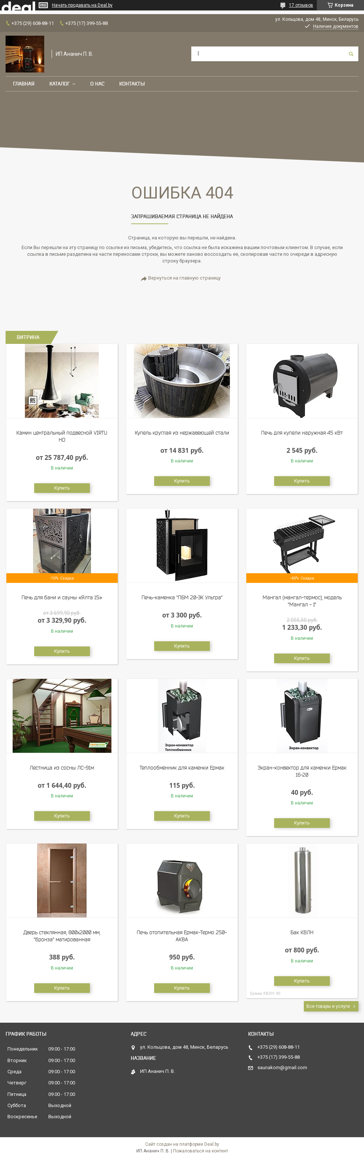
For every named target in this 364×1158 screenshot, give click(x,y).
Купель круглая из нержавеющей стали (182, 433)
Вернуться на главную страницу (184, 278)
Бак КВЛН (301, 932)
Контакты (132, 84)
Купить (62, 488)
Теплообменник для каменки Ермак (182, 768)
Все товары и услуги (328, 1006)
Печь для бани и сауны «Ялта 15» (62, 597)
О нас (97, 84)
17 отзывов (301, 5)
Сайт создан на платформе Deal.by (182, 1144)
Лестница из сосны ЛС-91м (62, 768)
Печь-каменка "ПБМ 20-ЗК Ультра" (182, 597)
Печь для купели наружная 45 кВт (302, 433)
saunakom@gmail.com (282, 1067)
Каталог (59, 84)
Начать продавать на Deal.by (82, 5)
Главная (24, 84)
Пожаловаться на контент (200, 1151)
